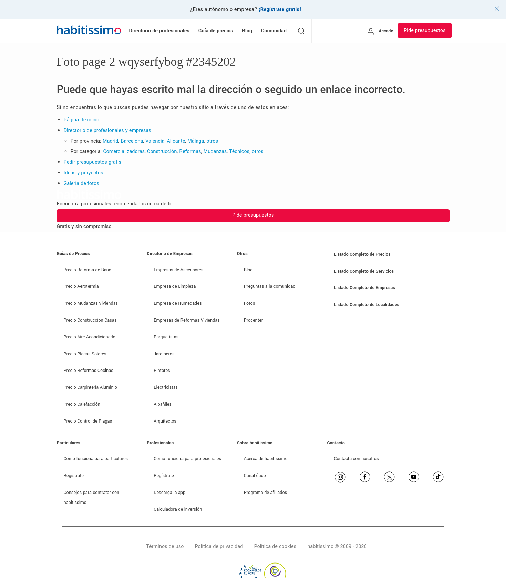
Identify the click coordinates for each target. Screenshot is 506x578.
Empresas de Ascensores (178, 270)
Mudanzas (215, 151)
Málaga (195, 141)
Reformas (190, 151)
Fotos (249, 303)
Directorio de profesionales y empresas (107, 130)
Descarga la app (169, 492)
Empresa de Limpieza (175, 286)
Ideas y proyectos (83, 172)
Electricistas (166, 387)
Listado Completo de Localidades (366, 305)
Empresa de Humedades (178, 303)
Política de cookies (275, 546)
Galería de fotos (81, 183)
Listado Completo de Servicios (364, 271)
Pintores (162, 370)
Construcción (162, 151)
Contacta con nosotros (356, 459)
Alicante (176, 141)
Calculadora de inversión (178, 509)
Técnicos (239, 151)
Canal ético (255, 476)
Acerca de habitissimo (266, 459)
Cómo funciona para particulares (96, 459)
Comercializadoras (124, 151)
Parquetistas (166, 337)
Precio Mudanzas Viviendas (91, 303)
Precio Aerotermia (81, 286)
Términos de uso (165, 546)
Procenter (253, 320)
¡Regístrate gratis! (280, 9)
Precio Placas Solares (85, 354)
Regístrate (74, 476)
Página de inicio (82, 119)
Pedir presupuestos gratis (93, 162)
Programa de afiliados (265, 492)
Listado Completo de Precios (362, 254)
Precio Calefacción (82, 404)
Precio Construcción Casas (90, 320)
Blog (248, 270)
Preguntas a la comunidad (270, 286)
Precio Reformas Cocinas (88, 370)
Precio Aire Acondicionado (89, 337)
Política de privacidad (219, 546)
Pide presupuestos (424, 30)
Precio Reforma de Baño (87, 270)
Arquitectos (165, 421)
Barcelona (132, 141)
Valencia (154, 141)
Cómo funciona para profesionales (187, 459)
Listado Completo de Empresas (364, 288)
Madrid (110, 141)
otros (212, 141)
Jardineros (164, 354)
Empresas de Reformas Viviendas (187, 320)
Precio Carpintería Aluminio (90, 387)
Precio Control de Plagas (88, 421)
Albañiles (163, 404)
